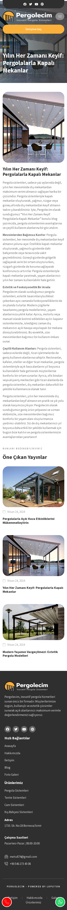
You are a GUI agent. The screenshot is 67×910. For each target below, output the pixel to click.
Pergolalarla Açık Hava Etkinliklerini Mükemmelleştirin (28, 521)
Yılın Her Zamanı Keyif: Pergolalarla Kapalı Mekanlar (33, 590)
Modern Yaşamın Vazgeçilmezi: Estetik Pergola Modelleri (30, 654)
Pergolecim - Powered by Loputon (33, 886)
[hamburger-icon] (59, 16)
